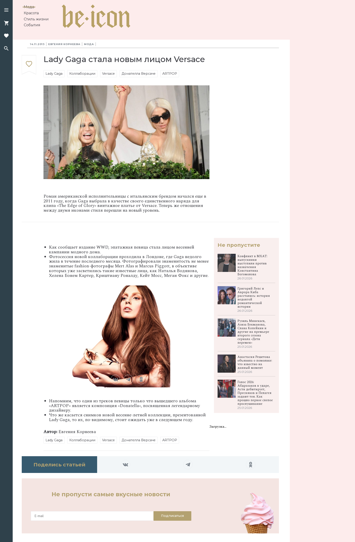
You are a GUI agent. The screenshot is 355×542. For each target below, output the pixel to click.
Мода (29, 7)
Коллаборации (82, 74)
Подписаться (172, 516)
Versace (108, 74)
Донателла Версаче (139, 74)
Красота (31, 13)
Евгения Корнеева (64, 44)
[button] (6, 10)
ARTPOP (169, 74)
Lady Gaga (54, 74)
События (32, 25)
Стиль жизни (36, 19)
